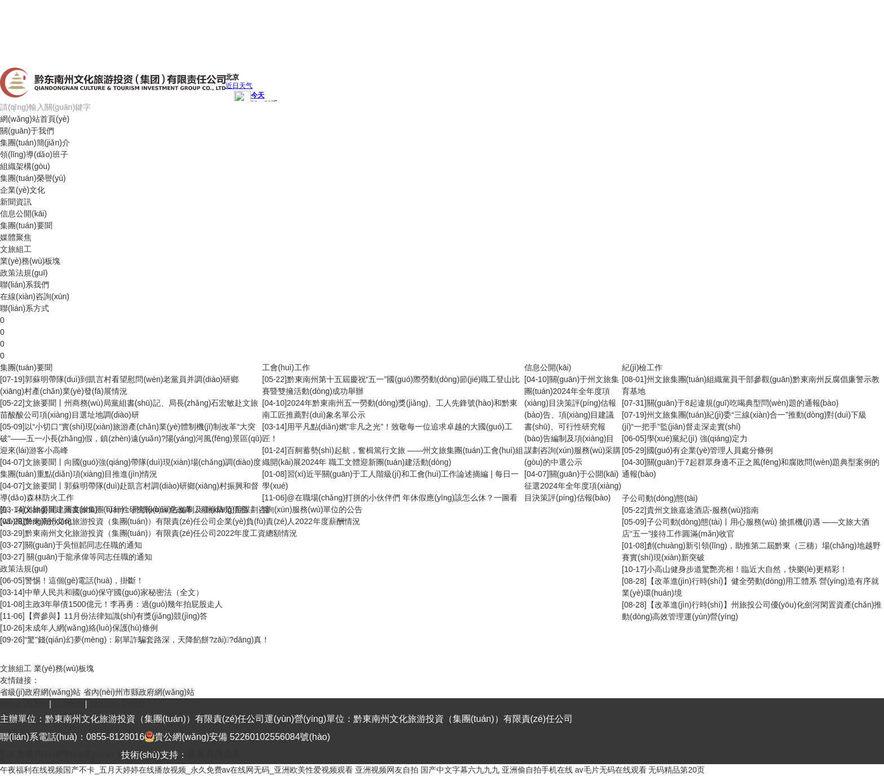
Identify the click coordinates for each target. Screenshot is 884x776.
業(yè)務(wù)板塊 (30, 260)
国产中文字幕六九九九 (460, 769)
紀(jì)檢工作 (642, 367)
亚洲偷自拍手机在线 (537, 769)
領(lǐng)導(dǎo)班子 (34, 154)
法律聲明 (69, 703)
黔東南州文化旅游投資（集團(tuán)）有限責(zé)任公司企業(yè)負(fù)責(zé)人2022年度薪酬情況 (192, 521)
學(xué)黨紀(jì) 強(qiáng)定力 (697, 438)
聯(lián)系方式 (24, 308)
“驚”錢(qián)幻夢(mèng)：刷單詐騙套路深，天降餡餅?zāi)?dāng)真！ (147, 639)
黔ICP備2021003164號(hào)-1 (60, 755)
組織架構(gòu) (25, 166)
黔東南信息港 (214, 755)
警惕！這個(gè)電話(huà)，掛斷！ (84, 580)
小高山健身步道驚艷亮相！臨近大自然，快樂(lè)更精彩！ (747, 569)
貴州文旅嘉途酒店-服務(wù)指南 (703, 510)
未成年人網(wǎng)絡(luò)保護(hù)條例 (91, 627)
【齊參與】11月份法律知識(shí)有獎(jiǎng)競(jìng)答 (116, 615)
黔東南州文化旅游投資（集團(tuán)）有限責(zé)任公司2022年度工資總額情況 (161, 533)
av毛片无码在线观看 (611, 769)
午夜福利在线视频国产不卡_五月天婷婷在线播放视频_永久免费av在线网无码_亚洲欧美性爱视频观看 (176, 769)
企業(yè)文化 (22, 189)
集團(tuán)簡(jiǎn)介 (35, 142)
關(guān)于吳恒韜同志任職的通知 (83, 544)
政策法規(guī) (24, 272)
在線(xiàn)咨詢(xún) (34, 296)
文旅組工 (16, 249)
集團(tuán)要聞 (26, 225)
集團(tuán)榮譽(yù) (33, 178)
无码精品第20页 (676, 769)
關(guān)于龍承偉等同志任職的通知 (88, 556)
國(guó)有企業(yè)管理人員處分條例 (710, 450)
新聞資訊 (16, 201)
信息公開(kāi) (23, 213)
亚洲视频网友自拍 (386, 769)
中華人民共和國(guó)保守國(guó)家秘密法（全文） (114, 592)
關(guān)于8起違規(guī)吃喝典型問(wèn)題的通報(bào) (743, 402)
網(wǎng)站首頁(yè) (34, 118)
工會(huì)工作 (286, 367)
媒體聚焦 (16, 237)
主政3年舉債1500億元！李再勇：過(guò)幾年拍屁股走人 (124, 604)
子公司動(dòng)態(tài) (660, 498)
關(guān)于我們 (27, 130)
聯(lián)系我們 (24, 284)
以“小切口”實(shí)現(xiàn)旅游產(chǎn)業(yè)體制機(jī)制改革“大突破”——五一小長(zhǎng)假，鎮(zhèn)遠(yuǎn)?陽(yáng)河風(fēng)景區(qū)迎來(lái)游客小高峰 (131, 438)
